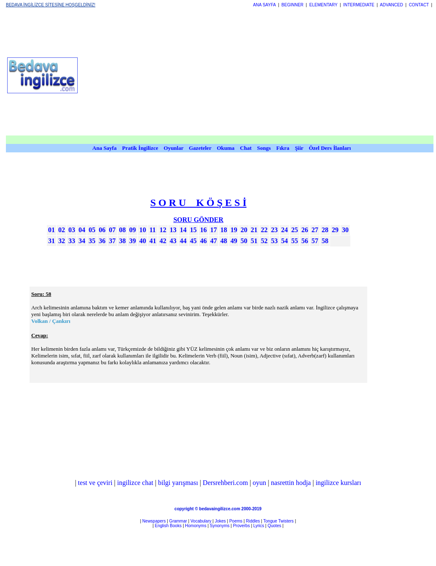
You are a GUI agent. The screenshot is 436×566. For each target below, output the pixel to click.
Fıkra (283, 148)
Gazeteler (201, 148)
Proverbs (241, 525)
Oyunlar (174, 148)
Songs (264, 148)
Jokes (220, 521)
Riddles (253, 521)
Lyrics (258, 525)
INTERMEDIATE (358, 5)
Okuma (226, 148)
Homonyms (195, 525)
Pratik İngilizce (140, 148)
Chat (246, 148)
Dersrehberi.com (225, 482)
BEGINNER (292, 5)
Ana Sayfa (104, 148)
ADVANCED (391, 5)
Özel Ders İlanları (330, 148)
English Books (168, 525)
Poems (235, 521)
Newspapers (154, 521)
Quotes (274, 525)
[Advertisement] (258, 75)
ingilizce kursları (338, 482)
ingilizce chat (135, 482)
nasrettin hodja (291, 482)
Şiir (299, 148)
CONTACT (419, 5)
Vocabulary (200, 521)
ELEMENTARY (323, 5)
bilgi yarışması (178, 482)
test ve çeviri (95, 482)
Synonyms (220, 525)
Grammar (178, 521)
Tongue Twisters (278, 521)
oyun (259, 482)
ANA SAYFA (264, 5)
